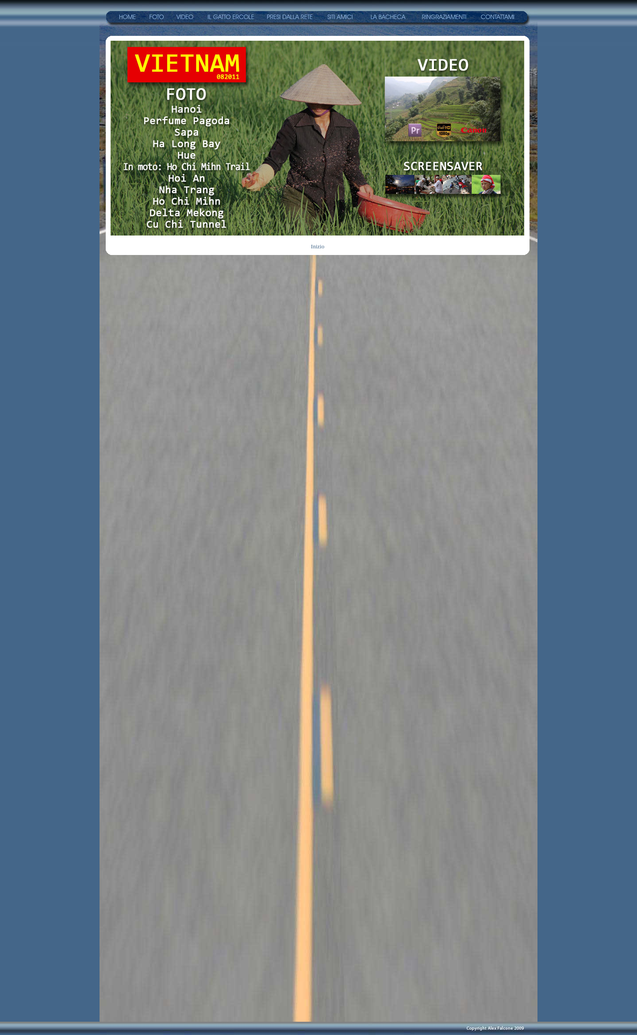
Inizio (317, 246)
